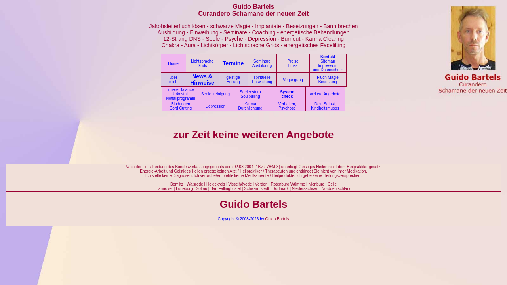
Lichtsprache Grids (202, 63)
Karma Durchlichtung (250, 106)
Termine (233, 63)
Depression (216, 106)
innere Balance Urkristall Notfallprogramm (180, 94)
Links (292, 65)
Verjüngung (293, 80)
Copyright (226, 219)
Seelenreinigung (215, 94)
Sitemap (327, 61)
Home (173, 63)
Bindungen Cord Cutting (181, 106)
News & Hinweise (202, 79)
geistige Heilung (233, 79)
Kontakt (327, 57)
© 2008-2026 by (250, 219)
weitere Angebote (325, 94)
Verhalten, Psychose (287, 106)
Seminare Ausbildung (262, 63)
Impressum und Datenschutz (328, 67)
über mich (173, 79)
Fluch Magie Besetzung (327, 79)
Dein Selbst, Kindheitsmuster (325, 106)
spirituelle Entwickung (262, 79)
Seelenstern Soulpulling (250, 94)
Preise (292, 61)
